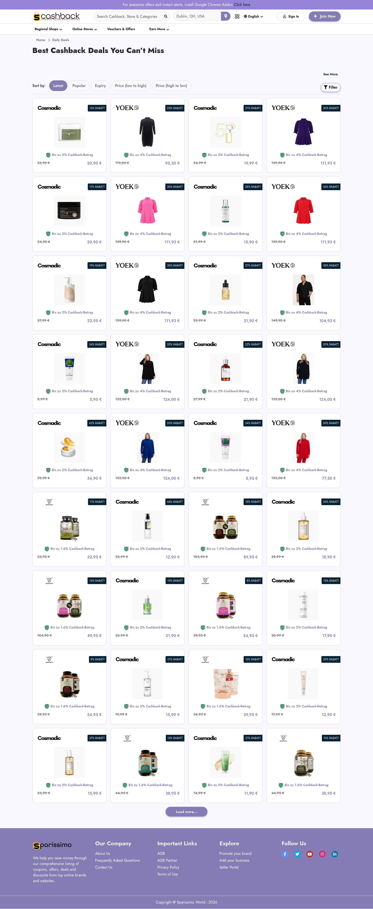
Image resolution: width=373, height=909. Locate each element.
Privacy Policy (168, 867)
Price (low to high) (131, 85)
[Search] (132, 16)
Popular (79, 85)
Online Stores (82, 29)
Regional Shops (46, 29)
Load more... (186, 811)
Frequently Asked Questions (117, 860)
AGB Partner (167, 860)
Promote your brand (236, 853)
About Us (102, 853)
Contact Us (103, 867)
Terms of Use (167, 874)
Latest (58, 85)
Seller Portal (229, 867)
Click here (242, 4)
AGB (161, 853)
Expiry (100, 85)
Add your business (235, 860)
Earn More (157, 29)
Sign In (291, 16)
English (251, 16)
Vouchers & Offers (121, 29)
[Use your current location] (226, 16)
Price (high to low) (171, 85)
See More (330, 74)
